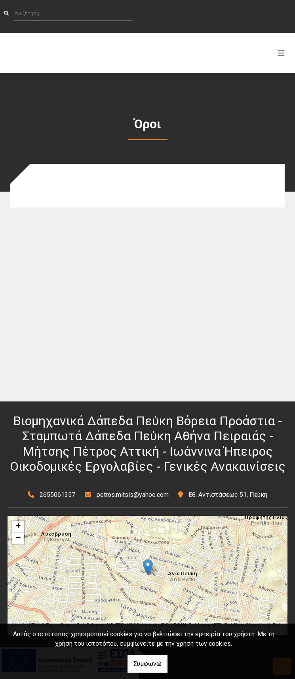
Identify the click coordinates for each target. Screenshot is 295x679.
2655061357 (57, 494)
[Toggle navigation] (281, 53)
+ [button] (18, 527)
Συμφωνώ (147, 664)
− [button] (18, 538)
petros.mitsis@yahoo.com (133, 494)
